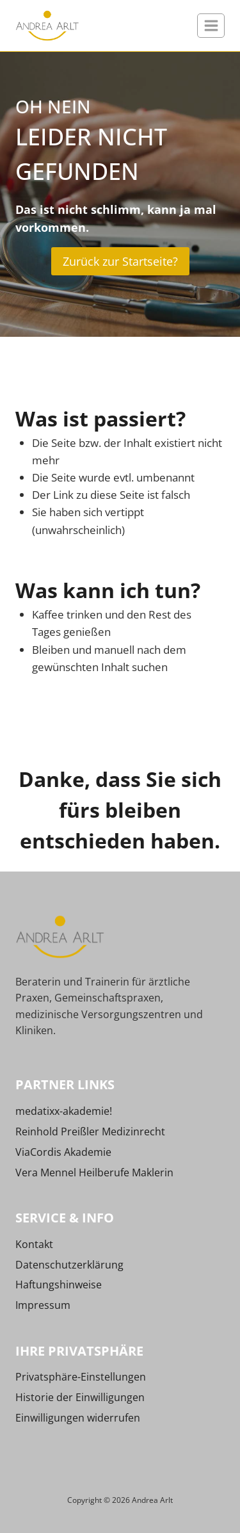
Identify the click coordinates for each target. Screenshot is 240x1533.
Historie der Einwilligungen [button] (80, 1397)
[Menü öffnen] (211, 25)
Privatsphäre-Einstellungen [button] (80, 1377)
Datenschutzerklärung (69, 1265)
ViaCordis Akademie (63, 1152)
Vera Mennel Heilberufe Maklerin (94, 1172)
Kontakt (34, 1244)
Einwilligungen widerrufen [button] (77, 1418)
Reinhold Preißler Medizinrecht (90, 1131)
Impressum (42, 1305)
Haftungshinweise (58, 1285)
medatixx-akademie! (63, 1111)
